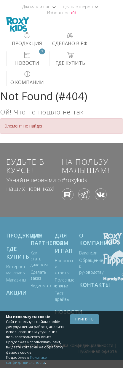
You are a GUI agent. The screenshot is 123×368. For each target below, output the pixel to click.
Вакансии (85, 253)
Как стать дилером (37, 259)
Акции (15, 292)
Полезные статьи (61, 283)
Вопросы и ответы (61, 266)
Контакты (88, 284)
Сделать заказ (37, 275)
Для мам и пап (39, 7)
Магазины (12, 280)
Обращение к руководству (85, 266)
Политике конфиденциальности (26, 360)
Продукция (15, 235)
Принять (84, 319)
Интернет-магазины (12, 269)
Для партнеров (80, 7)
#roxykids (74, 180)
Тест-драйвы (61, 296)
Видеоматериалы (37, 285)
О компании (88, 239)
